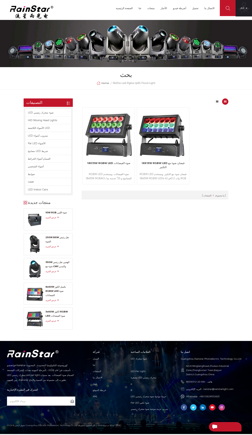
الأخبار (163, 8)
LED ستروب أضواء (38, 136)
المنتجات (97, 372)
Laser (31, 182)
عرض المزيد (53, 218)
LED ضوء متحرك (139, 359)
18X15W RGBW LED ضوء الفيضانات (106, 161)
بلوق (95, 384)
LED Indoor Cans (38, 190)
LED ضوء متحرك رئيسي (41, 113)
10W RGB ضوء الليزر (56, 213)
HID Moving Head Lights (42, 121)
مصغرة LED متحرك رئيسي (143, 378)
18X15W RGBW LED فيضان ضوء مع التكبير (155, 161)
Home (103, 84)
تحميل (194, 8)
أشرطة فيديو (179, 8)
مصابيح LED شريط (38, 152)
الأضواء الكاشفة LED (39, 128)
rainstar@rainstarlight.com (218, 390)
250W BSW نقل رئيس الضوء (57, 240)
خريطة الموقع (99, 391)
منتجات (150, 8)
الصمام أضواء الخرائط (39, 159)
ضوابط (31, 175)
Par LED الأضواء (37, 144)
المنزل (96, 359)
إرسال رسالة (218, 427)
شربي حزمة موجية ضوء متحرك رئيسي (149, 410)
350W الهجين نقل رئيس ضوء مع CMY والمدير (57, 265)
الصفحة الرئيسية (123, 8)
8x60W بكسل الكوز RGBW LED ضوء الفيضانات (56, 292)
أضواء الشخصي (36, 167)
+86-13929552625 (209, 397)
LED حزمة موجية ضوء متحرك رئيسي (148, 397)
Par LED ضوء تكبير (140, 403)
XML (95, 397)
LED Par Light (138, 372)
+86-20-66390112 (195, 382)
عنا (139, 8)
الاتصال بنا (209, 8)
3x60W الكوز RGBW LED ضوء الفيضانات (57, 314)
